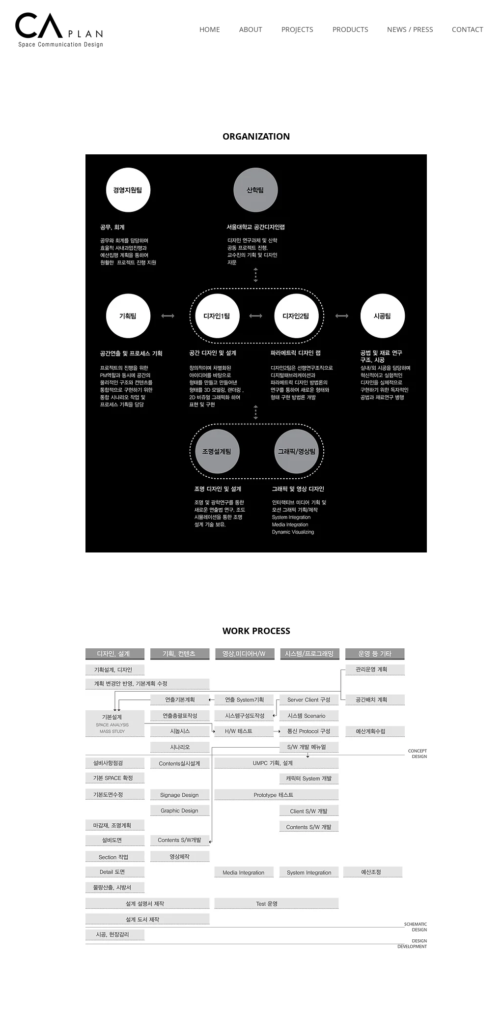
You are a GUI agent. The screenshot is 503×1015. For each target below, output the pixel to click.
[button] (250, 29)
